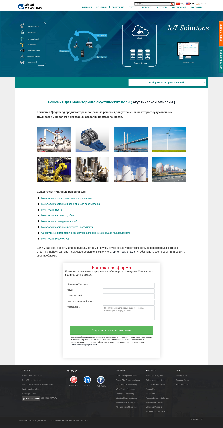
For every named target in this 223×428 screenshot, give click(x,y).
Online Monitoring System (156, 380)
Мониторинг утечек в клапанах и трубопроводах (68, 198)
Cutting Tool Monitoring (125, 394)
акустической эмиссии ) (154, 102)
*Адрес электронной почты (80, 301)
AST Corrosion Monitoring (126, 407)
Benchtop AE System (154, 376)
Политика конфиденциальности (84, 345)
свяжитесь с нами (124, 251)
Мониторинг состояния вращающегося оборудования (71, 204)
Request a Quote (220, 33)
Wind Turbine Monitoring (125, 389)
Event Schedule (182, 385)
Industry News (181, 376)
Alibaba (201, 4)
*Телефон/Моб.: (75, 295)
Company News (182, 380)
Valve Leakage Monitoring (126, 376)
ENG (190, 4)
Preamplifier (151, 389)
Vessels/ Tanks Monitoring (126, 385)
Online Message (220, 59)
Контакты (196, 7)
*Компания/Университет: (79, 284)
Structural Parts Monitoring (126, 398)
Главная (87, 7)
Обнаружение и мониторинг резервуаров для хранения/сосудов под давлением (85, 232)
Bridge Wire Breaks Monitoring (128, 380)
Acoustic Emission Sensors (157, 385)
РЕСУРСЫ (162, 7)
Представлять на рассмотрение (111, 330)
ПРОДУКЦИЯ (118, 7)
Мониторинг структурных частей (59, 221)
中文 (180, 4)
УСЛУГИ (133, 7)
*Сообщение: (73, 307)
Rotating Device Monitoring (126, 402)
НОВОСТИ (147, 7)
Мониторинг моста (51, 209)
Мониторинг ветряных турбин (57, 215)
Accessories (151, 394)
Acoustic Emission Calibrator (157, 398)
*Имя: (70, 290)
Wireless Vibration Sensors (156, 411)
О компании (179, 7)
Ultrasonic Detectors (154, 407)
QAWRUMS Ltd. (197, 419)
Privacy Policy (80, 420)
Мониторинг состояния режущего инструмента (67, 227)
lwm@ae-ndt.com (34, 389)
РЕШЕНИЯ (101, 7)
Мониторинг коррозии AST (56, 238)
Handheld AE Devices (154, 402)
